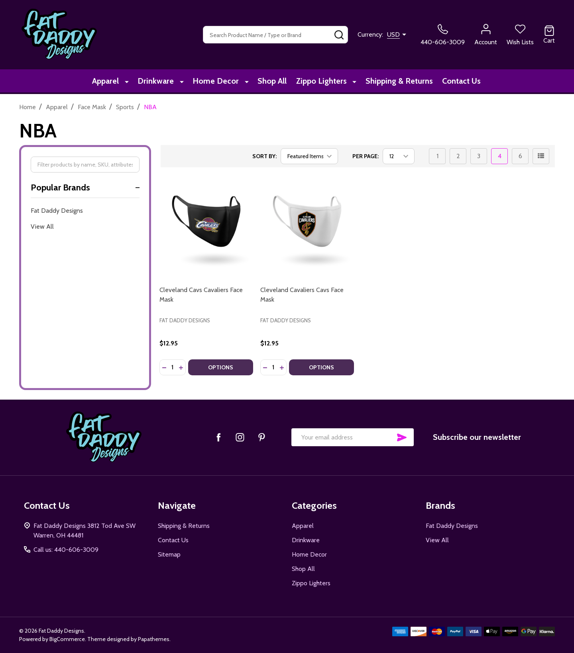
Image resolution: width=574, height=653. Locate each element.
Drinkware (156, 81)
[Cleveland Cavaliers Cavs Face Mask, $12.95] (307, 222)
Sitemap (169, 554)
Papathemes (153, 639)
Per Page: (365, 156)
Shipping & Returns (395, 81)
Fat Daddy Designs (57, 210)
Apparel (108, 81)
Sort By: (264, 156)
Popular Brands (85, 187)
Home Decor (214, 81)
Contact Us (459, 81)
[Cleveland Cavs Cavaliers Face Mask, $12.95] (206, 222)
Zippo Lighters (320, 81)
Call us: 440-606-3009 (65, 549)
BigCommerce (67, 639)
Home (27, 107)
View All (42, 226)
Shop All (268, 81)
